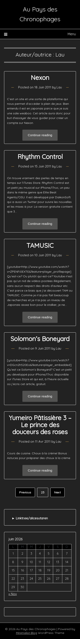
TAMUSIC (40, 245)
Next (57, 492)
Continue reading (40, 135)
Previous (25, 492)
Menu (72, 34)
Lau (59, 87)
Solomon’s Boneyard (40, 339)
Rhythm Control (40, 157)
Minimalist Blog (26, 633)
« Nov (13, 594)
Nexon (40, 78)
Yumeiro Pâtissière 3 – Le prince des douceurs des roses (40, 425)
